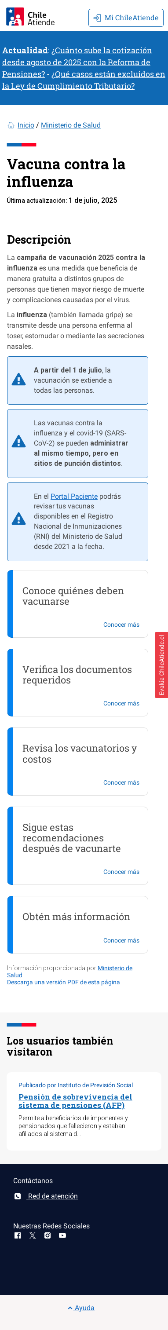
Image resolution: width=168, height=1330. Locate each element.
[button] (161, 665)
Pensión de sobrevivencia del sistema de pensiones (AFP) (75, 1101)
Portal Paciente (74, 496)
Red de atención (45, 1196)
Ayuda (81, 1308)
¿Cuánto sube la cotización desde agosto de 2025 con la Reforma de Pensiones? (77, 62)
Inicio (26, 125)
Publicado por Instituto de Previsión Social (75, 1085)
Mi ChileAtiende (126, 17)
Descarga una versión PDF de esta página (63, 982)
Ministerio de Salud (71, 125)
